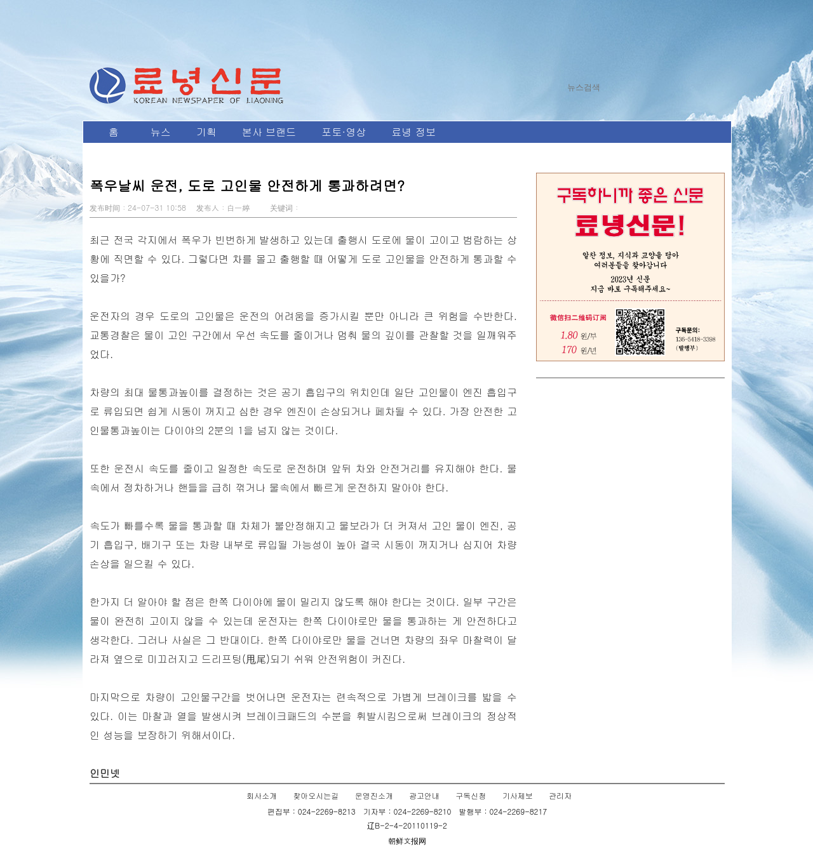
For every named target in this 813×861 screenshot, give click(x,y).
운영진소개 (374, 795)
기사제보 (517, 795)
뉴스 (161, 131)
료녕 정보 (413, 131)
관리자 (560, 795)
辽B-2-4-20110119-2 (407, 825)
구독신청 (470, 795)
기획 (206, 131)
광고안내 (424, 795)
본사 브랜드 (269, 131)
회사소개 (261, 795)
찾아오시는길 (316, 795)
